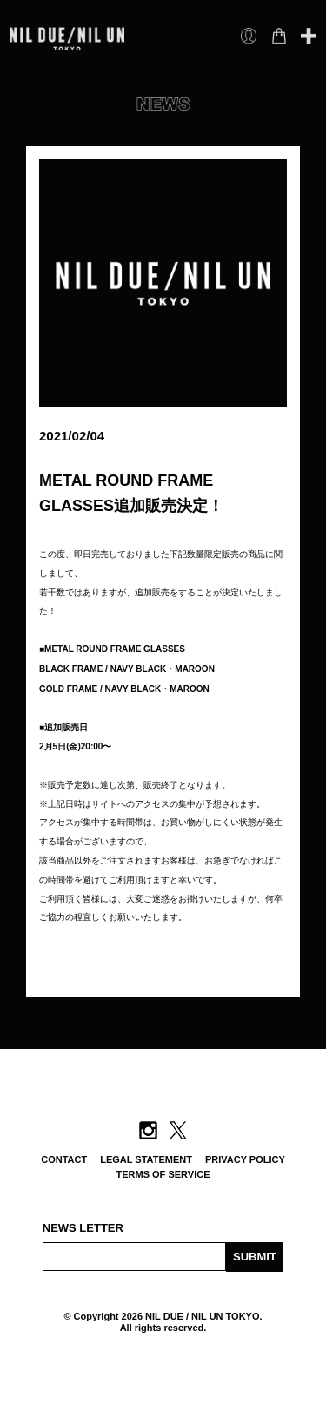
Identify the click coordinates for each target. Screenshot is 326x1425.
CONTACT (64, 1159)
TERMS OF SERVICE (163, 1174)
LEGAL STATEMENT (146, 1159)
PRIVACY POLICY (245, 1159)
